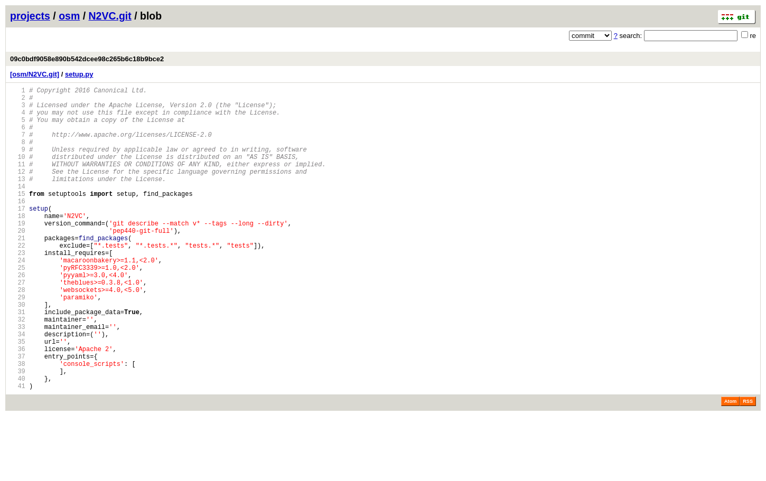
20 (17, 262)
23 (17, 289)
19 (17, 253)
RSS (748, 466)
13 (17, 199)
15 (17, 217)
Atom (730, 466)
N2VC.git (110, 16)
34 (17, 387)
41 (17, 450)
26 (17, 316)
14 (17, 208)
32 (17, 369)
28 (17, 333)
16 (17, 226)
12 (17, 190)
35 (17, 396)
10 (17, 172)
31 (17, 360)
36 (17, 405)
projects (30, 16)
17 (17, 235)
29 (17, 342)
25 (17, 307)
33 (17, 378)
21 (17, 271)
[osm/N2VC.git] (34, 74)
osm (69, 16)
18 (17, 244)
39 (17, 432)
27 (17, 324)
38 (17, 423)
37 (17, 414)
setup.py (79, 74)
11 (17, 181)
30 (17, 351)
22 (17, 280)
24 (17, 298)
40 (17, 441)
